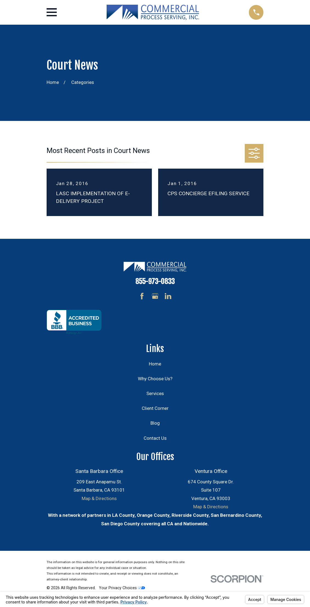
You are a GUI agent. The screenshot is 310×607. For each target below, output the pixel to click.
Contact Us (155, 438)
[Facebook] (142, 296)
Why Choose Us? (155, 378)
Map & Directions (99, 498)
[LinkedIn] (168, 296)
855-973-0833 (155, 281)
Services (155, 393)
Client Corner (155, 408)
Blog (155, 423)
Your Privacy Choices (122, 588)
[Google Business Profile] (155, 296)
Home (155, 364)
